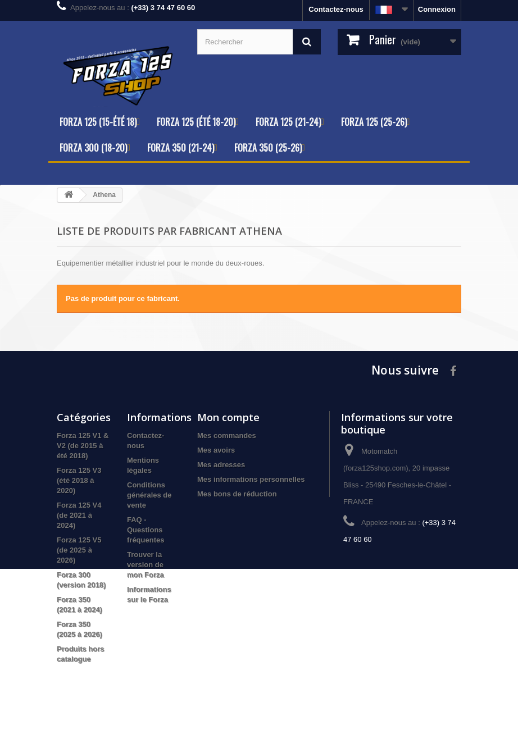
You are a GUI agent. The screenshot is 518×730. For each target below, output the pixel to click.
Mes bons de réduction (237, 494)
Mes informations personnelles (251, 479)
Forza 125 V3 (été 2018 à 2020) (79, 480)
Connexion (437, 9)
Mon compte (228, 417)
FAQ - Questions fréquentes (145, 529)
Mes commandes (226, 435)
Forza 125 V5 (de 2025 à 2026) (79, 550)
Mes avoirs (216, 450)
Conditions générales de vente (149, 495)
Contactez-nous (335, 9)
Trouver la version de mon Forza (145, 564)
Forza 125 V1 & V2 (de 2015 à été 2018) (83, 445)
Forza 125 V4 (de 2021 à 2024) (79, 515)
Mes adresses (221, 464)
